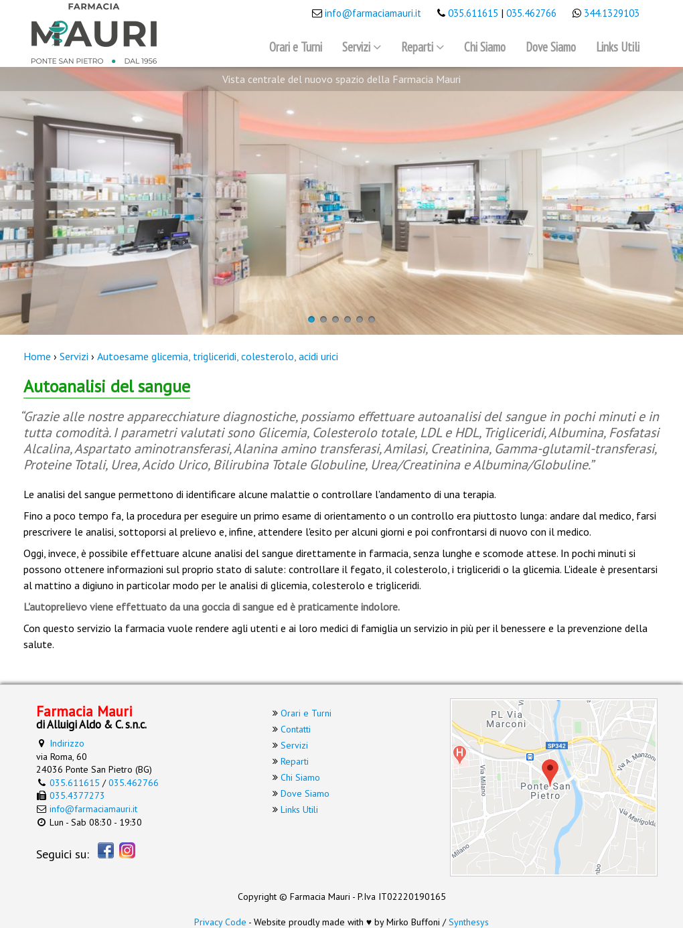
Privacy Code (220, 922)
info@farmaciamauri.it (373, 13)
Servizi (356, 47)
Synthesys (469, 922)
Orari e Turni (295, 47)
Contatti (296, 729)
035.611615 (473, 13)
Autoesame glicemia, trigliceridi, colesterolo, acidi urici (217, 356)
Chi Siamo (485, 47)
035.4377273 (77, 795)
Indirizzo (67, 743)
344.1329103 (611, 13)
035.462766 (531, 13)
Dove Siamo (551, 47)
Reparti (417, 47)
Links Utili (617, 47)
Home (37, 356)
